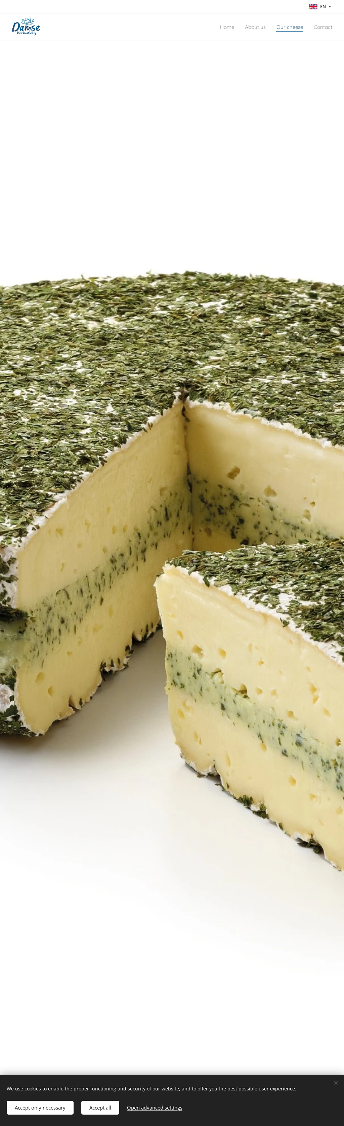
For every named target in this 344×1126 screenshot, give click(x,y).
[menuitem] (218, 27)
